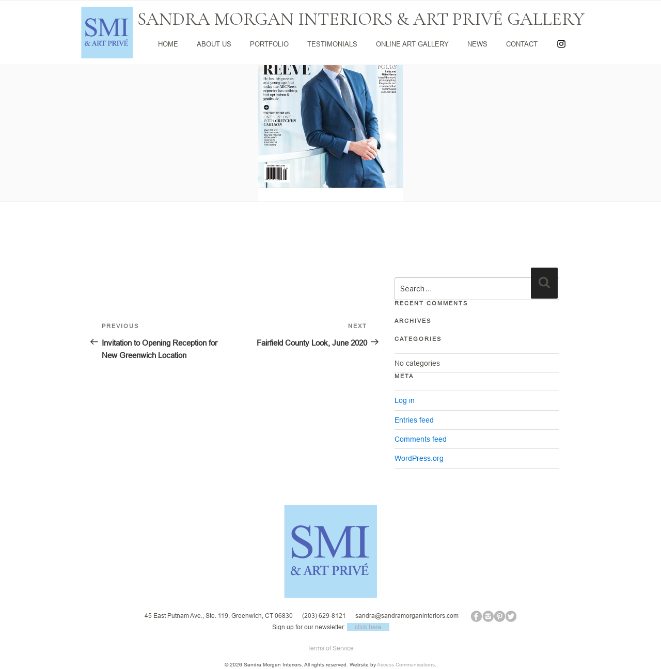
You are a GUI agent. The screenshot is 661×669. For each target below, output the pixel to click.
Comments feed (421, 439)
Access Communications (406, 664)
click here (368, 627)
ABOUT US (214, 44)
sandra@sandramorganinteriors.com (407, 615)
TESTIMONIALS (332, 44)
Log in (405, 400)
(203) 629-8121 (324, 615)
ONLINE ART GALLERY (412, 44)
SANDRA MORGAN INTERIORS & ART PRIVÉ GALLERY (361, 19)
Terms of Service (330, 648)
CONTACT (522, 44)
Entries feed (414, 420)
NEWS (477, 44)
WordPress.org (419, 458)
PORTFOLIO (269, 44)
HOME (168, 44)
